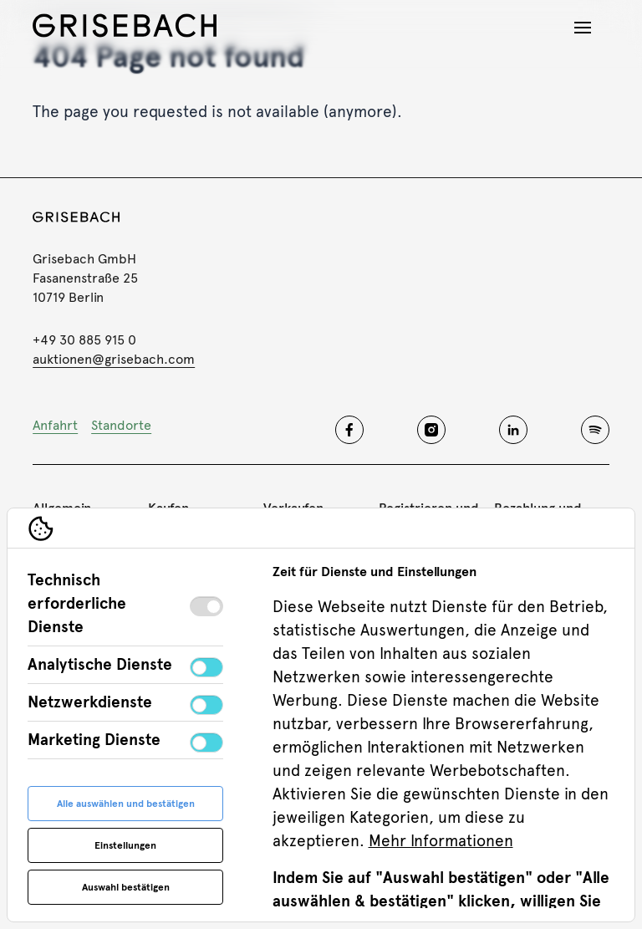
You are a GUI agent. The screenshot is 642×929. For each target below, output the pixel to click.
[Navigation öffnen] (583, 28)
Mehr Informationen (441, 840)
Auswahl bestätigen (126, 887)
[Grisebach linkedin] (513, 430)
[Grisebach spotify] (595, 430)
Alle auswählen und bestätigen (126, 803)
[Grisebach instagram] (431, 430)
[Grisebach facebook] (349, 430)
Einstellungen (125, 845)
